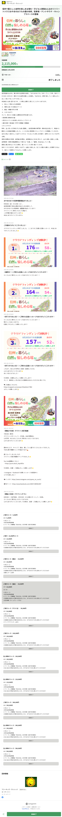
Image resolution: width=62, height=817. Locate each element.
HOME (4, 159)
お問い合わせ (7, 792)
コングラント (25, 809)
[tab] (4, 159)
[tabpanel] (31, 335)
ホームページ (7, 794)
